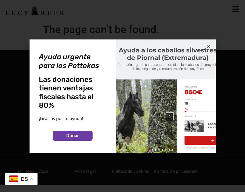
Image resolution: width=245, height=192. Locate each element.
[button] (208, 47)
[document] (122, 96)
